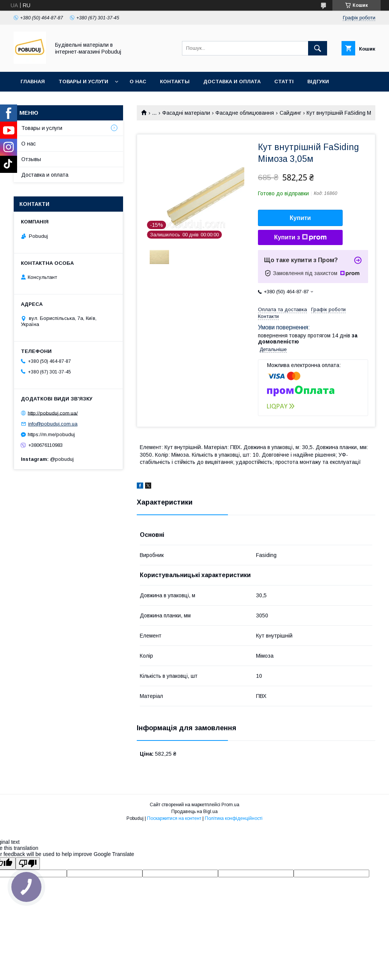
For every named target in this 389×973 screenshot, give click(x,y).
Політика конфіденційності (233, 818)
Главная (33, 81)
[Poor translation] (28, 863)
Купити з (300, 237)
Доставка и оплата (232, 81)
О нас (138, 81)
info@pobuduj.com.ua (52, 424)
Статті (284, 81)
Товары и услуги (83, 81)
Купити (300, 218)
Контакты (175, 81)
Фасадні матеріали (186, 113)
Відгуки (318, 81)
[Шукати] (317, 48)
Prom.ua (230, 804)
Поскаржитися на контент (174, 818)
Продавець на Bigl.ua (194, 811)
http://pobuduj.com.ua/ (53, 413)
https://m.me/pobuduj (51, 434)
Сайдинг (290, 113)
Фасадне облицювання (244, 113)
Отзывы (31, 159)
